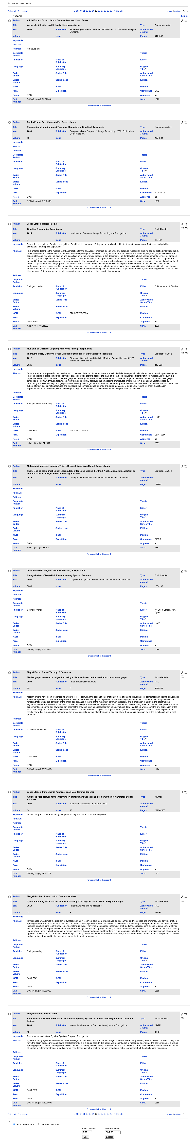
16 (99, 11)
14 (93, 11)
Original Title (144, 67)
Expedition (61, 91)
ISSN (15, 86)
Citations (177, 11)
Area (15, 91)
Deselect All (22, 11)
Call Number (17, 100)
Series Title (61, 73)
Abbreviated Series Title (146, 74)
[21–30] (119, 11)
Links (184, 16)
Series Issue (62, 80)
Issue (58, 36)
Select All (12, 11)
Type (142, 25)
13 (90, 11)
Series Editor (16, 74)
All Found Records (25, 1124)
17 (102, 11)
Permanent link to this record (99, 106)
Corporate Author (18, 54)
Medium (144, 86)
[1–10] (76, 11)
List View (169, 11)
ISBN (58, 86)
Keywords (18, 40)
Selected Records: (51, 1124)
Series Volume (16, 81)
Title (15, 25)
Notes (16, 95)
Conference (146, 91)
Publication (61, 29)
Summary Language (61, 67)
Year (15, 29)
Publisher (18, 59)
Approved (145, 95)
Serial (143, 99)
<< (81, 11)
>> (114, 11)
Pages (143, 36)
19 (108, 11)
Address (17, 48)
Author (16, 20)
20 (111, 11)
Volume (16, 36)
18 (105, 11)
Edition (144, 80)
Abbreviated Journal (146, 30)
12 (87, 11)
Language (18, 66)
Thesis (143, 53)
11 (84, 11)
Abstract (17, 44)
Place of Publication (61, 60)
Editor (143, 59)
